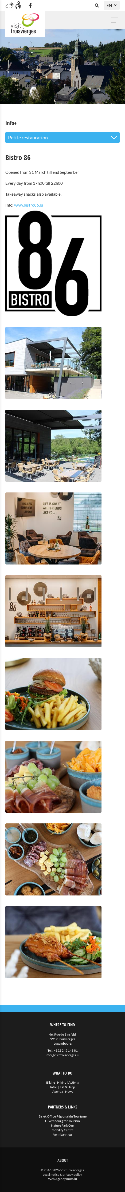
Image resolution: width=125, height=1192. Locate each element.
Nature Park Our (62, 1125)
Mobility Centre (62, 1130)
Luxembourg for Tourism (62, 1121)
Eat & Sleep (67, 1087)
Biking (50, 1082)
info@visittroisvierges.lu (62, 1055)
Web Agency (57, 1179)
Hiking (61, 1082)
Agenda (57, 1092)
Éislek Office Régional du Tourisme (62, 1116)
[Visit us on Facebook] (30, 5)
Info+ (54, 1087)
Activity (73, 1082)
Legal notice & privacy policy (62, 1175)
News (69, 1092)
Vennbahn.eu (62, 1134)
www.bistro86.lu (28, 205)
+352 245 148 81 (66, 1050)
